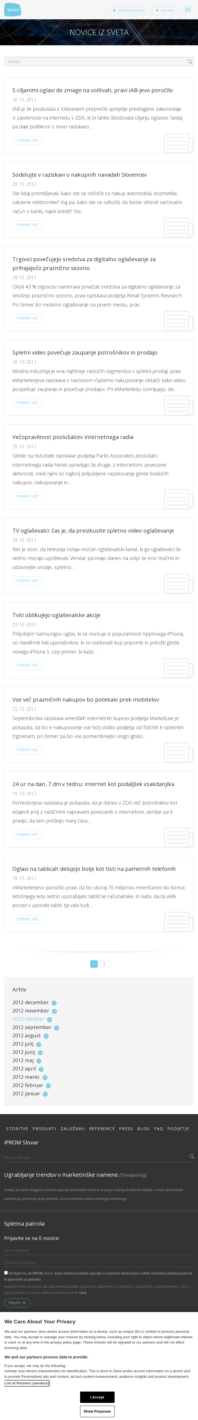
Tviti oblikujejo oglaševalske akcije (56, 615)
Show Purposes (97, 1411)
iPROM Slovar (21, 1142)
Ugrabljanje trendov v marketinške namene (75, 1174)
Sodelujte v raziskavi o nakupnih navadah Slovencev (79, 174)
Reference (102, 1128)
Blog (143, 1128)
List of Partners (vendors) (26, 1383)
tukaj (82, 1292)
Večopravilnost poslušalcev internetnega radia (72, 437)
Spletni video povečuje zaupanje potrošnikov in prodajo (84, 352)
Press (126, 1128)
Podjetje (178, 1128)
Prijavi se (17, 1302)
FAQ (158, 1128)
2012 (34, 1002)
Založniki (72, 1128)
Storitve (17, 1128)
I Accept (97, 1397)
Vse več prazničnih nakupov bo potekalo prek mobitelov (85, 699)
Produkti (44, 1128)
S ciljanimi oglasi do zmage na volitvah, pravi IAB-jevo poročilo (92, 90)
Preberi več (28, 140)
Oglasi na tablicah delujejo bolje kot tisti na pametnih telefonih (94, 868)
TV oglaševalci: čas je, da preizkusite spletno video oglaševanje (93, 530)
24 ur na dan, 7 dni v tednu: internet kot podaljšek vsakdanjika (93, 784)
